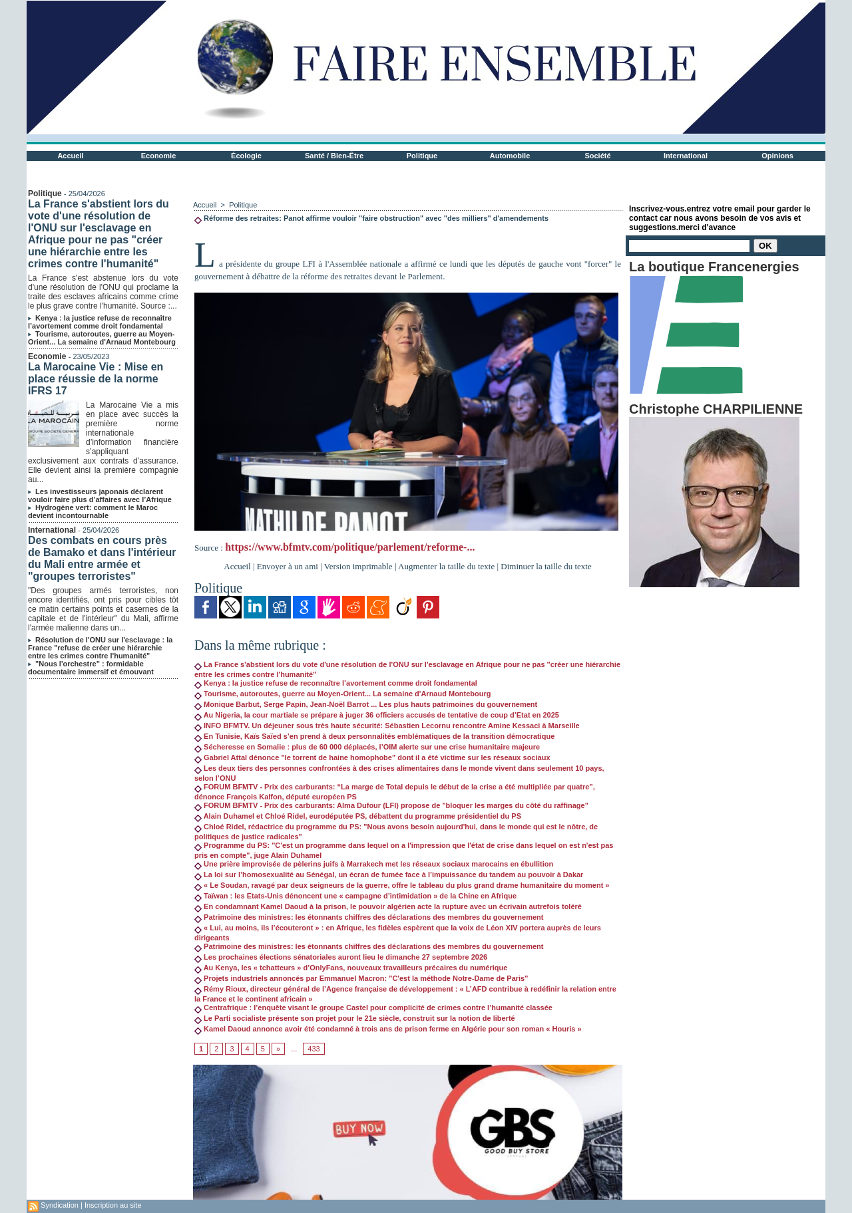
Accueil (70, 156)
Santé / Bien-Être (334, 156)
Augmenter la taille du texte (446, 566)
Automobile (510, 156)
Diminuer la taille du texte (546, 566)
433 (314, 1049)
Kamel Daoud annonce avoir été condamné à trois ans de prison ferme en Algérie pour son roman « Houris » (388, 1029)
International (686, 156)
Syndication (60, 1205)
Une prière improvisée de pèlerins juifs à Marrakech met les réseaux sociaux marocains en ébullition (373, 864)
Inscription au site (113, 1205)
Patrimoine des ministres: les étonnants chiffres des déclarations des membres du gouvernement (369, 917)
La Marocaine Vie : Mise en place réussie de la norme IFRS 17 (95, 378)
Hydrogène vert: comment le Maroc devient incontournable (93, 511)
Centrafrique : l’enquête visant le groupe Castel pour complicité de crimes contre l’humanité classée (373, 1007)
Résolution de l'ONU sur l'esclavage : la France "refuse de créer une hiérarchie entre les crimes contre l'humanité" (100, 648)
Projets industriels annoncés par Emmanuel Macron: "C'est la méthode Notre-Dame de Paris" (361, 978)
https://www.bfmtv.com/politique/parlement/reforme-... (350, 547)
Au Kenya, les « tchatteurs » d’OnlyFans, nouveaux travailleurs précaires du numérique (350, 968)
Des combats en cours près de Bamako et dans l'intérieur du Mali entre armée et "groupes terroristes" (102, 558)
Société (597, 156)
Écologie (246, 156)
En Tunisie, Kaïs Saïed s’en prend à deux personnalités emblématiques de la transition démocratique (374, 736)
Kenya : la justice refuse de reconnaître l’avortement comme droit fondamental (100, 322)
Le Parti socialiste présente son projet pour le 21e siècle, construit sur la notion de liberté (354, 1018)
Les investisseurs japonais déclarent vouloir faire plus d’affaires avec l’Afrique (100, 495)
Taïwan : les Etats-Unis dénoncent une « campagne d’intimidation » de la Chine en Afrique (355, 896)
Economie (158, 156)
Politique (422, 156)
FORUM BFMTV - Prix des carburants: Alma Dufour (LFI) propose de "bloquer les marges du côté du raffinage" (391, 805)
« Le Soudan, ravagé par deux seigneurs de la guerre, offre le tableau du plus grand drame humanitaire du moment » (402, 885)
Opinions (777, 156)
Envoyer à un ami (287, 566)
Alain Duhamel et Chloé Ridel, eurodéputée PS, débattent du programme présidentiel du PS (357, 816)
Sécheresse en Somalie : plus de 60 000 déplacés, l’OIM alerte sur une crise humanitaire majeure (367, 747)
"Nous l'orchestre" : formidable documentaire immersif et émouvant (91, 668)
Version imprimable (358, 566)
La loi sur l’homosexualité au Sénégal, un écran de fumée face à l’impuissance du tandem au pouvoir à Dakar (388, 874)
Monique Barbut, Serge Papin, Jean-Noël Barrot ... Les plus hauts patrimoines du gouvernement (365, 704)
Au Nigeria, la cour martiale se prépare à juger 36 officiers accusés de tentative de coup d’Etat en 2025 (376, 715)
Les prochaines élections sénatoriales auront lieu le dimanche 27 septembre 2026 (340, 957)
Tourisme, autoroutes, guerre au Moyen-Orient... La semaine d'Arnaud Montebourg (102, 338)
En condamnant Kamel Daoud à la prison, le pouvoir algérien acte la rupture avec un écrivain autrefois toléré (388, 906)
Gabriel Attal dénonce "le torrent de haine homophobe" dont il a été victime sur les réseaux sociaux (372, 757)
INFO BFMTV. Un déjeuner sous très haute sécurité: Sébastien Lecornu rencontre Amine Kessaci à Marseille (387, 726)
